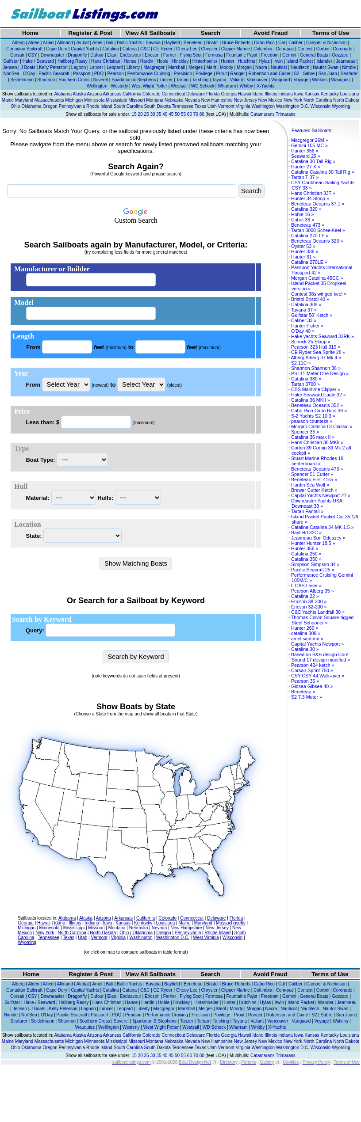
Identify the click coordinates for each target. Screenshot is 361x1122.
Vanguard (280, 79)
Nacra (261, 67)
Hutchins (246, 61)
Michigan (74, 100)
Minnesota (94, 100)
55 (183, 114)
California (132, 93)
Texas (200, 106)
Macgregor (154, 67)
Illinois (271, 93)
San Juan (327, 73)
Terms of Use (330, 33)
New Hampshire (217, 100)
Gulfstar (11, 61)
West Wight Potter (149, 86)
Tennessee (182, 106)
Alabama (62, 93)
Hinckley (180, 61)
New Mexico (270, 100)
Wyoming (341, 106)
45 (171, 114)
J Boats (28, 67)
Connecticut (173, 93)
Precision (183, 73)
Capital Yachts (85, 48)
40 (164, 114)
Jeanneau (345, 61)
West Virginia (206, 937)
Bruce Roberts (236, 42)
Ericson (152, 55)
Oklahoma (31, 106)
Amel (97, 42)
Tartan (182, 79)
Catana (130, 48)
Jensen (10, 67)
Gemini (289, 55)
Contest (304, 48)
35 (158, 114)
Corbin (322, 48)
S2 (296, 73)
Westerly (119, 86)
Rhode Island (99, 106)
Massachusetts (49, 100)
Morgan (244, 67)
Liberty (133, 67)
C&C (145, 48)
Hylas (264, 61)
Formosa (214, 55)
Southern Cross (73, 79)
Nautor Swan (325, 67)
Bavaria (153, 42)
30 (152, 114)
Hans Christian (105, 61)
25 (146, 114)
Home (30, 33)
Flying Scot (190, 55)
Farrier (169, 55)
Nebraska (174, 100)
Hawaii (244, 93)
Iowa (298, 93)
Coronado (342, 48)
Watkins (319, 79)
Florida (213, 93)
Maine (8, 100)
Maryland (24, 100)
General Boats (314, 55)
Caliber (295, 42)
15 (134, 114)
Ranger (237, 73)
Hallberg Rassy (73, 61)
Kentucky (330, 93)
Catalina (111, 48)
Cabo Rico (264, 42)
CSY (32, 55)
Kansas (311, 93)
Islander (324, 61)
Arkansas (112, 93)
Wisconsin (321, 106)
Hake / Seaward (38, 61)
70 (195, 114)
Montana (154, 100)
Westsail (179, 86)
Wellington (97, 86)
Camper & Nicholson (326, 42)
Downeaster (52, 55)
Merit (211, 67)
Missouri (136, 100)
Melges (195, 67)
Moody (226, 67)
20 (140, 114)
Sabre (309, 73)
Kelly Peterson (53, 67)
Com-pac (285, 48)
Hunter (227, 61)
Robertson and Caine (270, 73)
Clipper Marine (235, 48)
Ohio (15, 106)
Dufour (97, 55)
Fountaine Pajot (242, 55)
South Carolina (128, 106)
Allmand (65, 42)
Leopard (115, 67)
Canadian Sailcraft (24, 48)
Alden (33, 42)
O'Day (29, 73)
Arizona (94, 93)
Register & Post (90, 33)
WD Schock (202, 86)
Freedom (270, 55)
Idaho (258, 93)
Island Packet (299, 61)
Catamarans (262, 114)
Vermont (226, 106)
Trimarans (286, 114)
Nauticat (279, 67)
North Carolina (317, 100)
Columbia (262, 48)
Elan (112, 55)
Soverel (100, 79)
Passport (81, 73)
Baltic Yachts (129, 42)
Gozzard (340, 55)
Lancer (96, 67)
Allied (48, 42)
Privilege (204, 73)
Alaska (79, 93)
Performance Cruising (148, 73)
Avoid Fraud (270, 33)
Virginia (243, 106)
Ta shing (200, 79)
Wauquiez (341, 79)
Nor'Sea (11, 73)
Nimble (349, 67)
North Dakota (346, 100)
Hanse (130, 61)
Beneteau (193, 42)
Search (210, 33)
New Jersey (245, 100)
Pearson (115, 73)
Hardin (146, 61)
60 (189, 114)
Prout (221, 73)
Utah (212, 106)
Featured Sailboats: (312, 130)
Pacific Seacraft (53, 73)
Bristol (212, 42)
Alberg (18, 42)
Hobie (162, 61)
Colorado (151, 93)
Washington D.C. (292, 106)
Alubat (82, 42)
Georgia (229, 93)
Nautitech (300, 67)
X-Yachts (265, 86)
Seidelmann (22, 79)
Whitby (246, 86)
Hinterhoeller (205, 61)
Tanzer (166, 79)
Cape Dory (56, 48)
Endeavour (130, 55)
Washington (263, 106)
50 (177, 114)
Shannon (46, 79)
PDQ (99, 73)
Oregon (50, 106)
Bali (109, 42)
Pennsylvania (72, 106)
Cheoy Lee (186, 48)
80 (202, 114)
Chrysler (209, 48)
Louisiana (349, 93)
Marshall (176, 67)
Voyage (301, 79)
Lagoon (78, 67)
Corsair (17, 55)
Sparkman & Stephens (133, 79)
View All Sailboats (150, 33)
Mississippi (116, 100)
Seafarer (349, 73)
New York (293, 100)
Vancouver (257, 79)
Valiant (236, 79)
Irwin (278, 61)
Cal (281, 42)
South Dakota (157, 106)
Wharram (227, 86)
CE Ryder (162, 48)
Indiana (285, 93)
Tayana (219, 79)
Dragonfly (77, 55)
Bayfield (172, 42)
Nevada (192, 100)
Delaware (195, 93)
